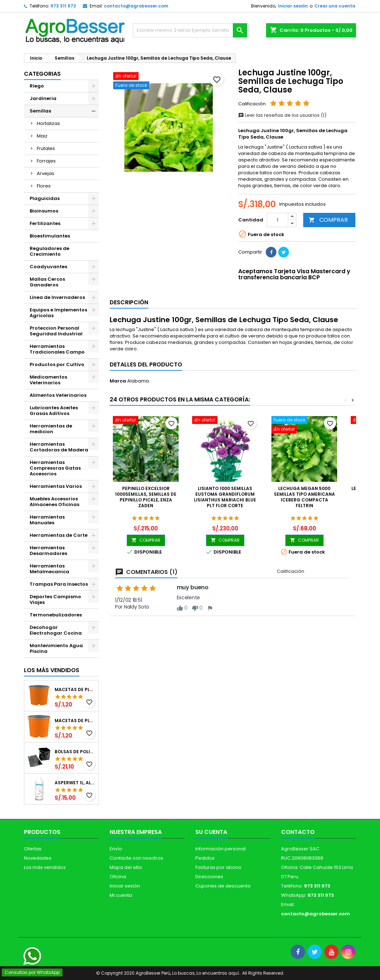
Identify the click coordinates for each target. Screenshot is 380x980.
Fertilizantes (45, 223)
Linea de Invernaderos (57, 297)
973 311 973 (63, 6)
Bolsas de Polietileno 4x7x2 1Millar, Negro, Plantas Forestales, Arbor (75, 752)
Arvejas (45, 173)
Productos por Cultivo (57, 364)
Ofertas (32, 848)
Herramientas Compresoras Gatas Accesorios (55, 468)
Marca (118, 381)
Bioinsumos (44, 211)
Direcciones (209, 876)
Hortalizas (48, 123)
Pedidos (205, 858)
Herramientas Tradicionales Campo (57, 349)
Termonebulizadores (56, 614)
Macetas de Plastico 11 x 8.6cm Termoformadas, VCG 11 (75, 721)
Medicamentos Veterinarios (48, 380)
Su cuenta (211, 832)
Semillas (40, 111)
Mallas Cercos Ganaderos (47, 282)
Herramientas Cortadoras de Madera (59, 447)
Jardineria (43, 98)
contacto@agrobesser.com (136, 6)
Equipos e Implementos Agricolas (58, 312)
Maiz (42, 135)
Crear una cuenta (334, 6)
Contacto (298, 832)
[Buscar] (190, 30)
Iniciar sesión (293, 6)
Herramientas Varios (56, 486)
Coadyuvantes (48, 266)
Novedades (37, 858)
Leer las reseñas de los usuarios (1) (282, 115)
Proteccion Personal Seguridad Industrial (56, 331)
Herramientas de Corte (59, 535)
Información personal (220, 848)
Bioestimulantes (50, 235)
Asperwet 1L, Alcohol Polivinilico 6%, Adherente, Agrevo (75, 783)
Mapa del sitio (126, 867)
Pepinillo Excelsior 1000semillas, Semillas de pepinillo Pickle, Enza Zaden (145, 497)
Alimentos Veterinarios (58, 395)
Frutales (46, 148)
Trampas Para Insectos (59, 584)
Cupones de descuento (223, 885)
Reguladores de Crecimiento (49, 251)
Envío (116, 848)
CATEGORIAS (42, 74)
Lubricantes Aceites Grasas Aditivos (54, 410)
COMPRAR (328, 220)
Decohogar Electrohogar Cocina (56, 630)
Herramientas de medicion (51, 428)
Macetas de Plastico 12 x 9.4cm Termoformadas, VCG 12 (75, 690)
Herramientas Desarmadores (48, 550)
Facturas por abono (218, 867)
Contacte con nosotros (136, 858)
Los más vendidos (51, 670)
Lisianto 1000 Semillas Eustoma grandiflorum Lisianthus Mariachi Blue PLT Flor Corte (225, 497)
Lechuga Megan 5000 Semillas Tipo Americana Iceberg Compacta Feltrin (304, 497)
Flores (44, 185)
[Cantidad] (277, 220)
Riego (37, 85)
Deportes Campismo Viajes (55, 599)
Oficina (118, 876)
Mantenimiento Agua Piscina (56, 648)
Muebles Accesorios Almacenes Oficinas (54, 501)
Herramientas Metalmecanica (49, 568)
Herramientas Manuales (47, 520)
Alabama (138, 381)
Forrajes (46, 161)
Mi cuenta (121, 895)
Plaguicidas (45, 198)
